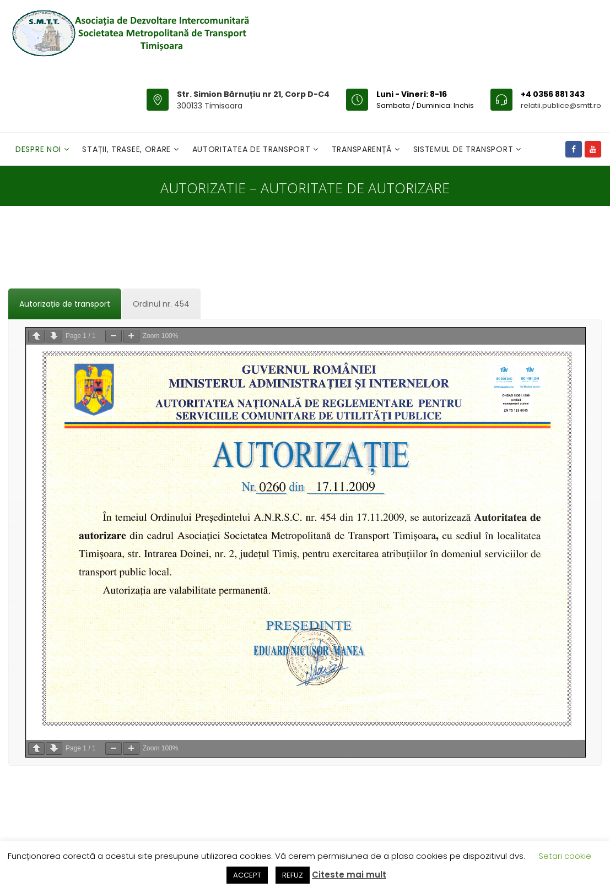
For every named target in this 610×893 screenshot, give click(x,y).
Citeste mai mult (349, 874)
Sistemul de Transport (464, 149)
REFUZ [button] (292, 875)
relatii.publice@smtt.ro (561, 105)
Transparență (363, 149)
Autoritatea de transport (253, 149)
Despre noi (39, 149)
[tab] (64, 303)
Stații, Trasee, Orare (127, 149)
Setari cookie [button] (564, 856)
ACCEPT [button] (247, 875)
